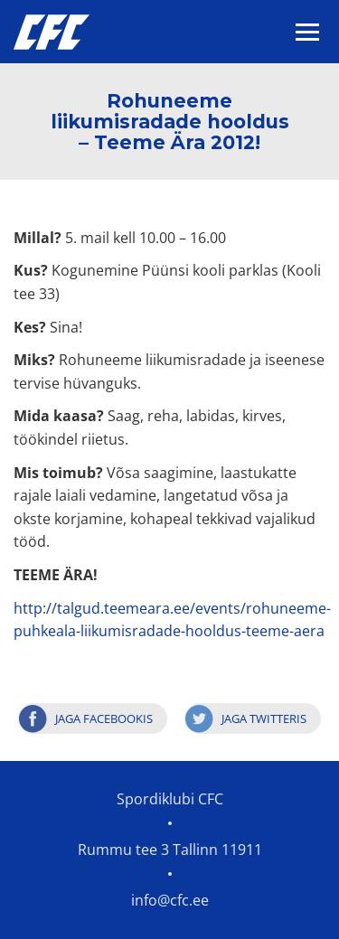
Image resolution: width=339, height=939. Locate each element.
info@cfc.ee (170, 900)
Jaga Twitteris (263, 718)
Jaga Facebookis (104, 718)
